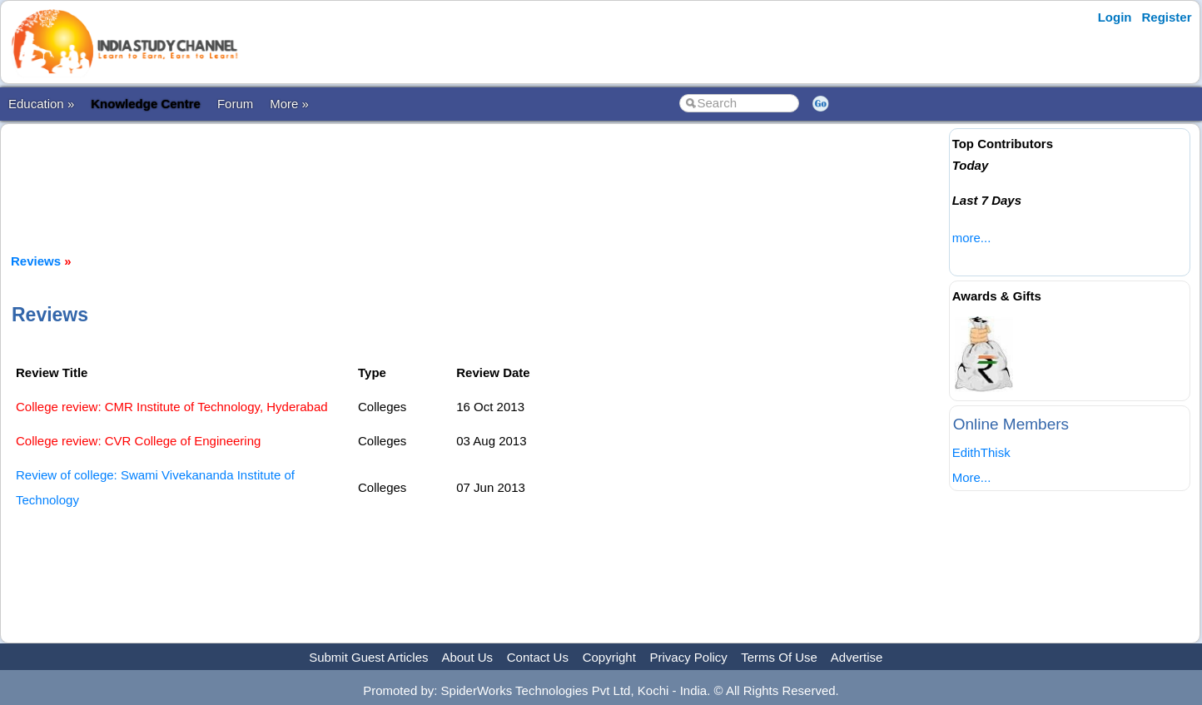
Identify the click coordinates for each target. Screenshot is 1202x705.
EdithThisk (981, 452)
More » (289, 104)
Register (1167, 17)
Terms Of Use (779, 657)
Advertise (857, 657)
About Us (467, 657)
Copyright (609, 657)
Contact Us (538, 657)
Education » (41, 104)
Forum (235, 104)
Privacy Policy (689, 657)
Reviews (36, 261)
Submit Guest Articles (368, 657)
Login (1115, 17)
